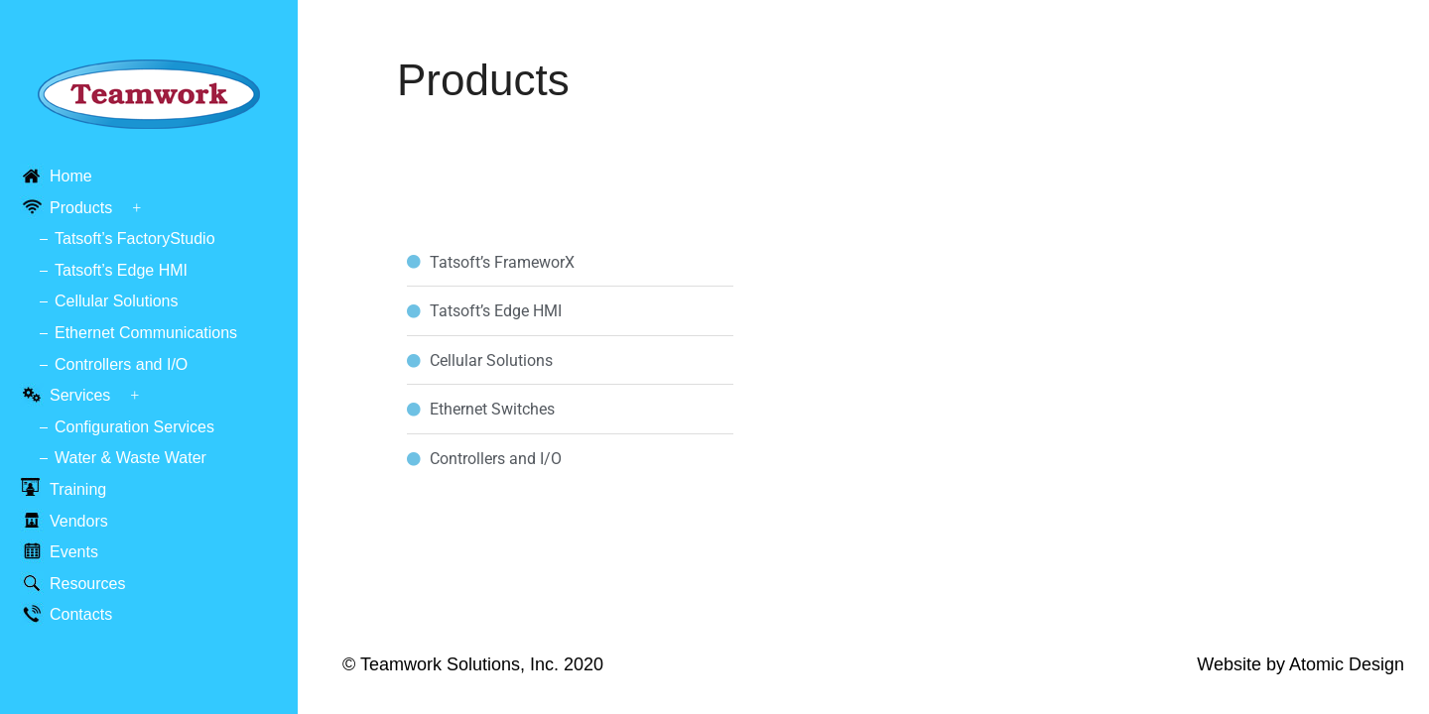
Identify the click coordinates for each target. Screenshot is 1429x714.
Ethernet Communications (146, 332)
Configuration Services (134, 426)
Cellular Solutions (117, 301)
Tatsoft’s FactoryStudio (135, 238)
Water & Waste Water (130, 457)
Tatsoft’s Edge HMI (121, 270)
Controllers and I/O (121, 364)
